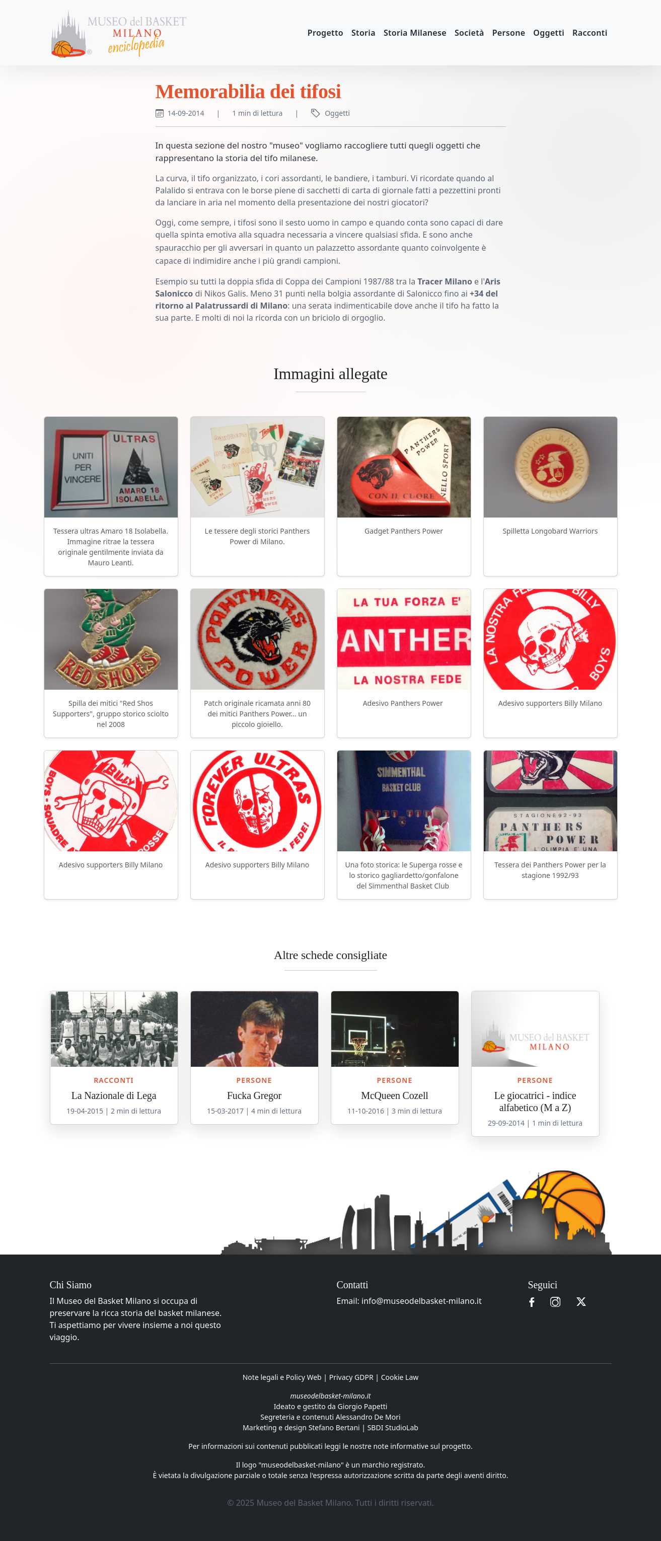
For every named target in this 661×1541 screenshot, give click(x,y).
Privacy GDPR (351, 1377)
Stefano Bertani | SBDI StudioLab (363, 1427)
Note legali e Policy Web (282, 1377)
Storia (363, 32)
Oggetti (548, 32)
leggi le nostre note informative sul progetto (397, 1446)
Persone (509, 32)
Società (469, 32)
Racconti (589, 32)
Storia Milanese (415, 32)
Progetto (325, 32)
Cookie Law (400, 1377)
